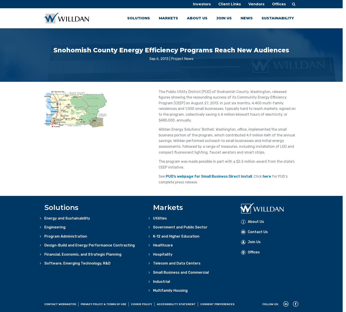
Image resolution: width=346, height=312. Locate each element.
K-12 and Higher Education (176, 236)
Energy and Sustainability (67, 218)
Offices (279, 4)
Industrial (161, 281)
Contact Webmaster (60, 304)
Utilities (160, 218)
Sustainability (278, 18)
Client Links (229, 4)
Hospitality (162, 254)
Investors (202, 4)
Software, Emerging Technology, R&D (77, 263)
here (267, 176)
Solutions (138, 18)
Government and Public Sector (180, 227)
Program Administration (65, 236)
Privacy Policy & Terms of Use (103, 304)
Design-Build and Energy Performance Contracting (89, 245)
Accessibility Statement (176, 304)
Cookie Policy (141, 304)
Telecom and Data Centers (177, 263)
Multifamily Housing (170, 290)
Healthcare (163, 245)
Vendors (256, 4)
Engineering (55, 227)
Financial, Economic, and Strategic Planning (82, 254)
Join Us (224, 18)
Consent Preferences (217, 304)
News (247, 18)
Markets (168, 18)
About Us (197, 18)
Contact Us (254, 232)
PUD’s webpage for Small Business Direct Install (209, 176)
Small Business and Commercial (181, 272)
